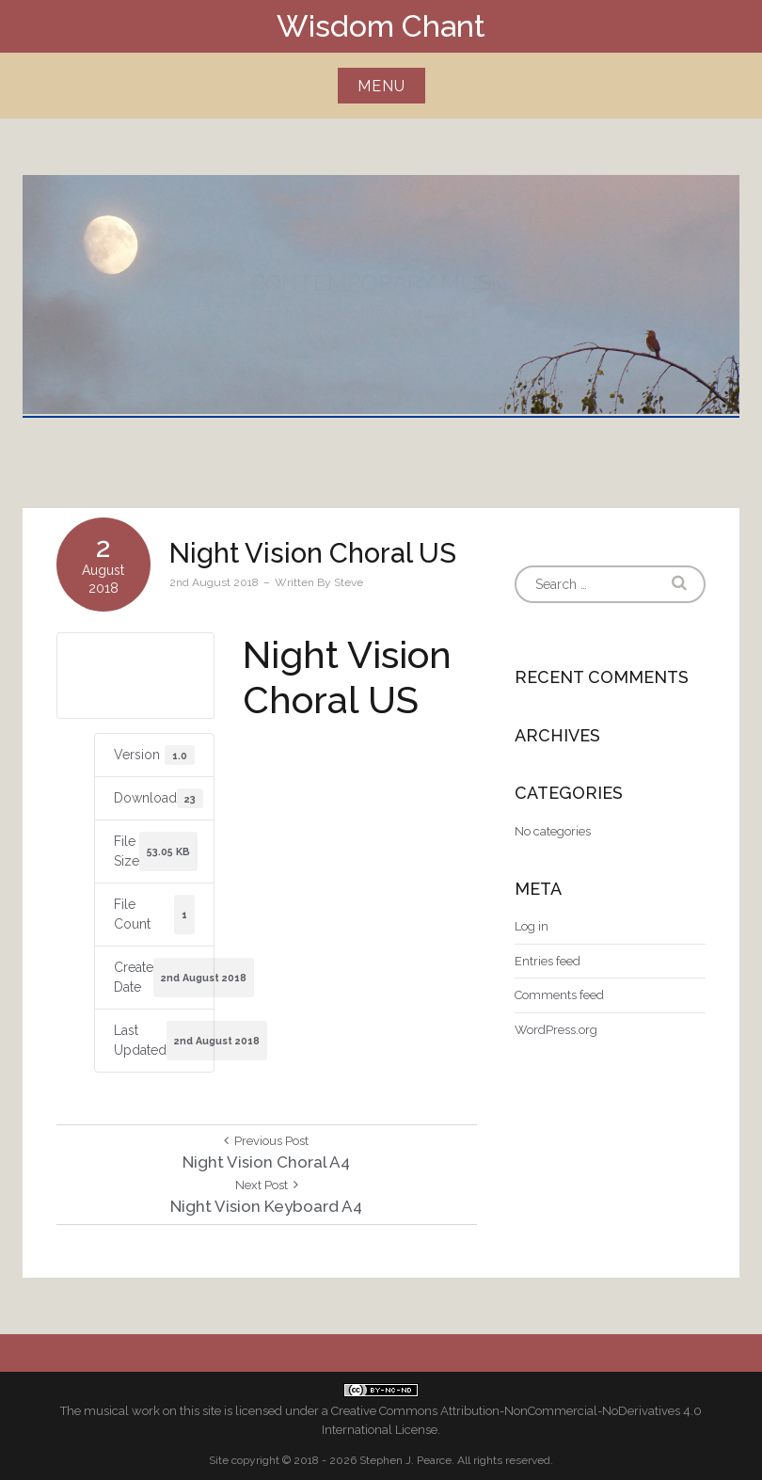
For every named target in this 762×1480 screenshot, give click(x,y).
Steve (348, 582)
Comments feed (559, 995)
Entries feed (547, 961)
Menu (381, 86)
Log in (531, 926)
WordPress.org (556, 1030)
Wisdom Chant (381, 25)
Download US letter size (135, 674)
